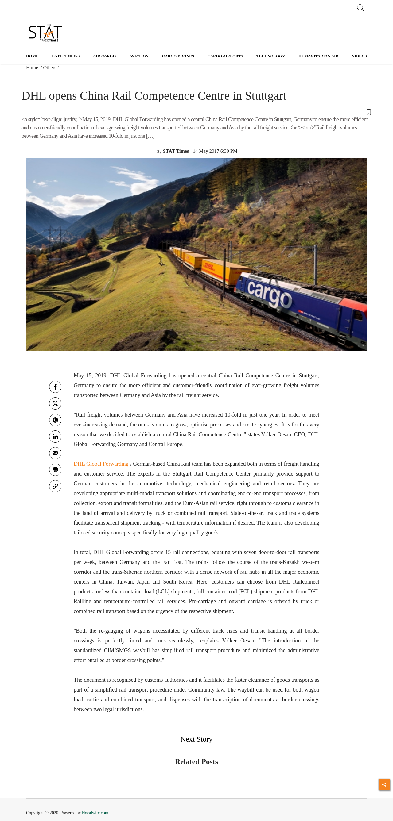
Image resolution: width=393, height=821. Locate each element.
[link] (55, 486)
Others (49, 67)
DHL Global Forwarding (101, 464)
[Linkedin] (55, 436)
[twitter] (55, 403)
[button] (196, 111)
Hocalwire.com (95, 813)
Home (32, 56)
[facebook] (55, 387)
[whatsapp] (55, 420)
